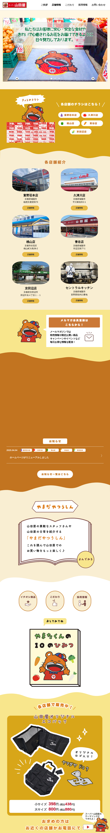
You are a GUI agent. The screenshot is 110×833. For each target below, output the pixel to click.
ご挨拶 (44, 5)
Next (93, 78)
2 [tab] (55, 78)
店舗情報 (31, 208)
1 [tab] (51, 78)
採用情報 (83, 5)
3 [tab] (59, 78)
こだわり (69, 5)
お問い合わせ (98, 5)
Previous (17, 78)
